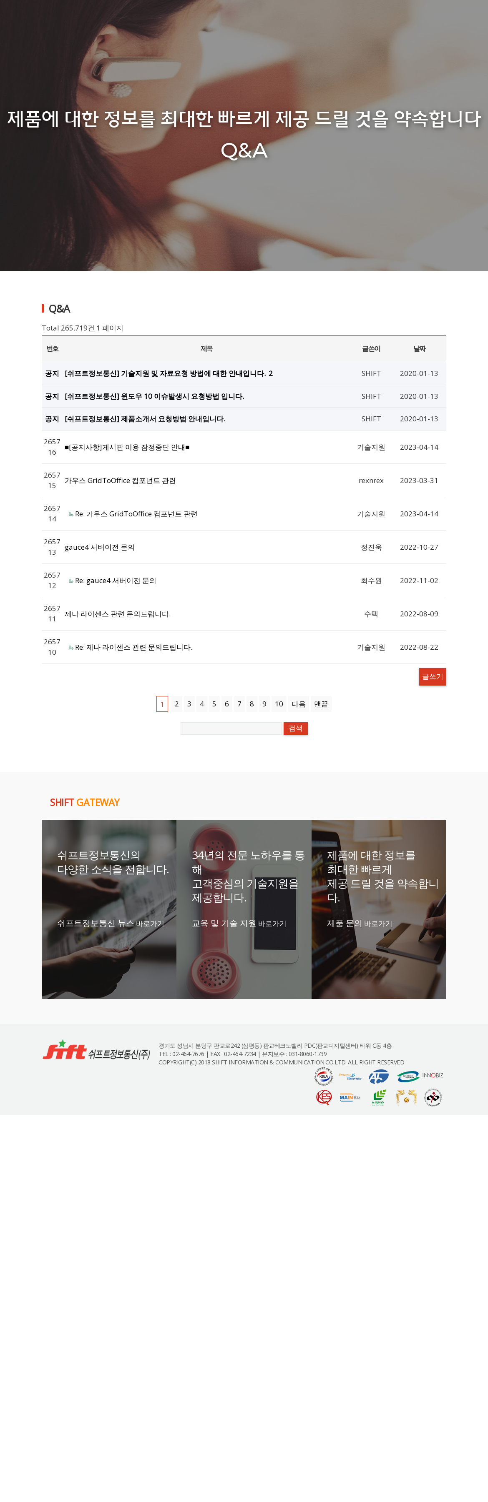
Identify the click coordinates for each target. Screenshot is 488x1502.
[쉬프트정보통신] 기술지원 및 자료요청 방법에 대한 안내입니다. (169, 373)
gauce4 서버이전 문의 (100, 547)
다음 (299, 703)
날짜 (419, 348)
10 (279, 703)
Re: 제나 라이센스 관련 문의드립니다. (133, 647)
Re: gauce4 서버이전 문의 (115, 580)
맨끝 (321, 703)
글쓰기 (432, 677)
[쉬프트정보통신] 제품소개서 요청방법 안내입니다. (145, 418)
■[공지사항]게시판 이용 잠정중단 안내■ (127, 447)
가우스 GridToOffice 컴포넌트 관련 (120, 480)
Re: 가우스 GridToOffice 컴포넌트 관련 (136, 513)
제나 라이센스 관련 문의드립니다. (118, 613)
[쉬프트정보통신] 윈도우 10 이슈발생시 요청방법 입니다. (154, 396)
